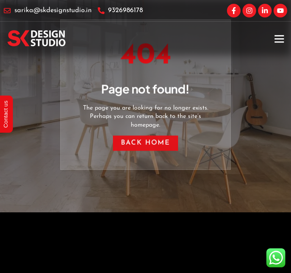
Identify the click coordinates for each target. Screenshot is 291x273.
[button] (279, 39)
